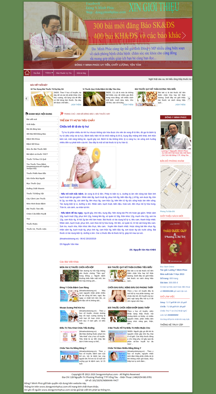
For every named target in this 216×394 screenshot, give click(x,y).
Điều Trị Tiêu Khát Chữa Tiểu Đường (77, 328)
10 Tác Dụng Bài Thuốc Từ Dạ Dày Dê (47, 89)
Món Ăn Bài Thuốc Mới (42, 149)
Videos (49, 73)
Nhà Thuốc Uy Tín (64, 73)
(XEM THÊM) (76, 105)
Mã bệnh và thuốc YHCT (42, 154)
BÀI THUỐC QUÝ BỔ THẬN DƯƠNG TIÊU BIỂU (155, 89)
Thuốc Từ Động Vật (42, 194)
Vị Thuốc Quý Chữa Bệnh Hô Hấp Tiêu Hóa (101, 89)
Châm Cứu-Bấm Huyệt (42, 214)
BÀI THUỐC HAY (103, 114)
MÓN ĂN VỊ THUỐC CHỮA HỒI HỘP (77, 267)
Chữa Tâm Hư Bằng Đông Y (73, 348)
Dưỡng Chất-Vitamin (42, 188)
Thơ (42, 219)
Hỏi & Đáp (81, 73)
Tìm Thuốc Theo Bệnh (42, 166)
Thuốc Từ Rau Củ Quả (42, 159)
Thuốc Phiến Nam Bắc (42, 173)
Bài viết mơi (42, 119)
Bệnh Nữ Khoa (42, 144)
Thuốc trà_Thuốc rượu (42, 229)
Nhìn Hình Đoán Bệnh (42, 204)
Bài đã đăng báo (42, 129)
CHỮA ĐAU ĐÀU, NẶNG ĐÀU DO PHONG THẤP (130, 287)
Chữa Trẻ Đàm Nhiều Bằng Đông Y (124, 348)
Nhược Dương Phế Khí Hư (72, 308)
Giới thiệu (42, 124)
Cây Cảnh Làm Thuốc (42, 199)
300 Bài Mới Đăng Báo (42, 134)
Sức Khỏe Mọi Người (42, 178)
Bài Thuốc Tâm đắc (42, 209)
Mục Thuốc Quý (42, 183)
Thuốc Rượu (42, 224)
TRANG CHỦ (69, 114)
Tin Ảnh (36, 73)
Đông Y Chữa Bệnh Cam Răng (74, 287)
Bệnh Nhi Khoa (42, 139)
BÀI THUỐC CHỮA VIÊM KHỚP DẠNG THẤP (129, 308)
